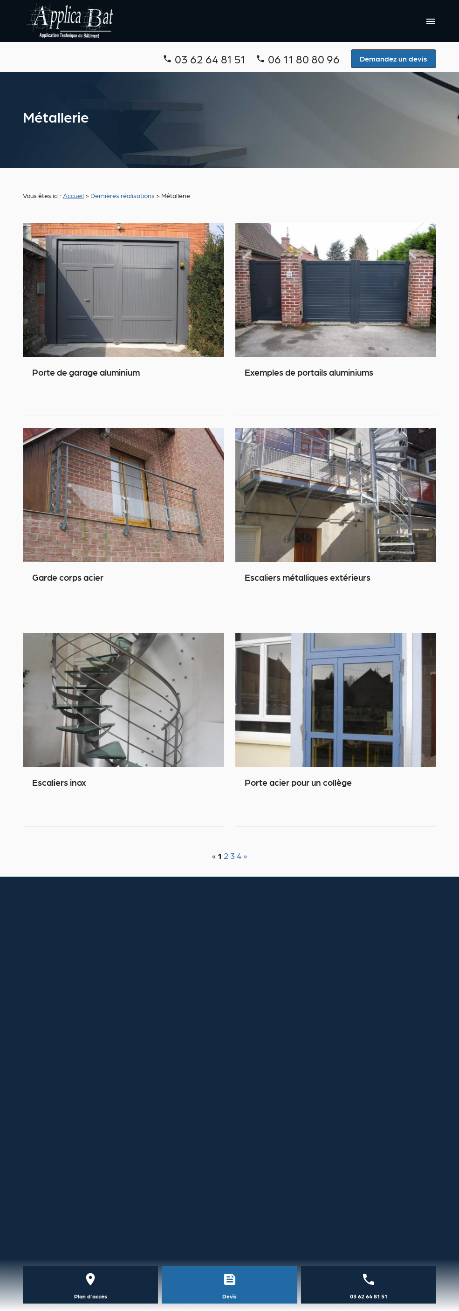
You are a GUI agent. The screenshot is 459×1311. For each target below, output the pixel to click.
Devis (229, 1296)
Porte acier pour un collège (298, 782)
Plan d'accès (90, 1296)
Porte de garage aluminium (86, 372)
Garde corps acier (67, 577)
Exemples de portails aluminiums (309, 372)
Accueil (73, 195)
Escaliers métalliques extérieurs (307, 577)
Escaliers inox (59, 782)
